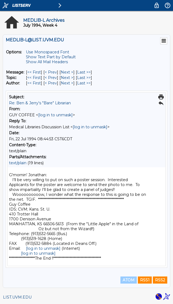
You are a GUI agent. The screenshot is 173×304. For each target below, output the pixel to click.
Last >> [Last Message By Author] (84, 83)
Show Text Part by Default (51, 56)
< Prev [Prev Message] (51, 72)
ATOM (129, 280)
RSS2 (160, 280)
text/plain (17, 162)
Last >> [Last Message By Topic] (84, 77)
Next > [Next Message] (67, 72)
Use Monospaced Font (47, 52)
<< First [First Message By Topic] (34, 77)
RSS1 (145, 280)
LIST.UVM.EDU (17, 297)
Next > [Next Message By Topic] (67, 77)
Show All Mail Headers (47, 61)
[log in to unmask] (55, 115)
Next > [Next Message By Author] (67, 83)
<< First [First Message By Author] (34, 83)
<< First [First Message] (34, 72)
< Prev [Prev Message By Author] (51, 83)
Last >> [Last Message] (84, 72)
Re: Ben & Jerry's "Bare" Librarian (40, 103)
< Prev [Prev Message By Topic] (51, 77)
